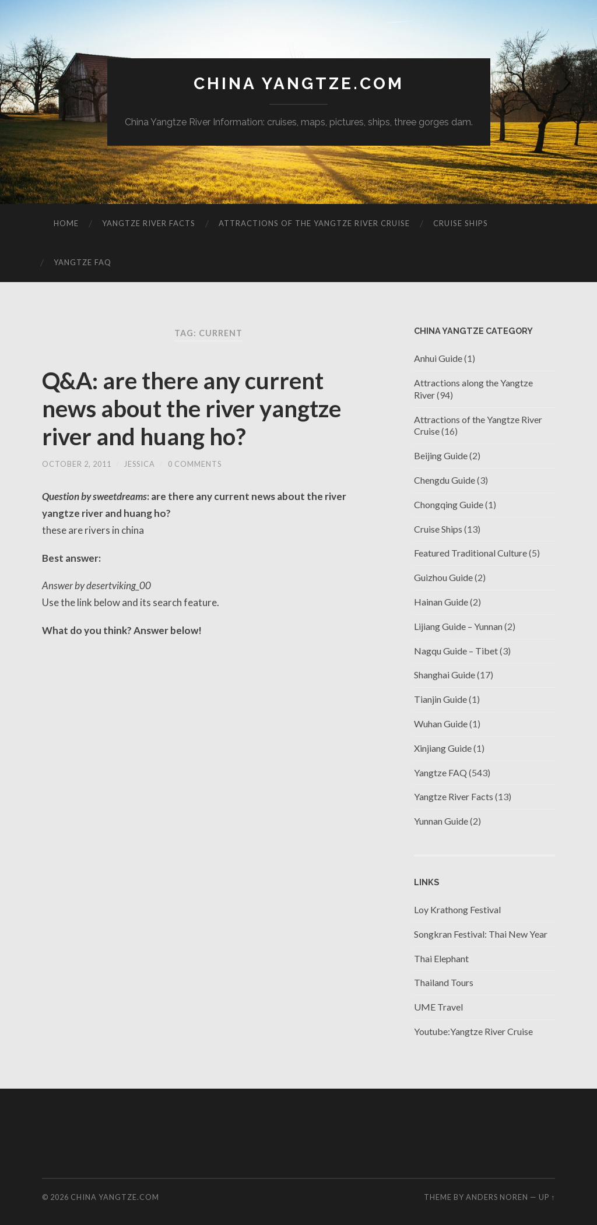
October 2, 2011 (76, 464)
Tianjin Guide (440, 699)
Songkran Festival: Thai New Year (480, 933)
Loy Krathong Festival (457, 909)
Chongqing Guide (448, 504)
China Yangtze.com (299, 83)
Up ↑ (547, 1197)
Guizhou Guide (443, 577)
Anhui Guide (438, 358)
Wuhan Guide (441, 723)
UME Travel (438, 1006)
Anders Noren (497, 1197)
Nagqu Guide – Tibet (456, 650)
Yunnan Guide (441, 820)
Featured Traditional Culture (470, 552)
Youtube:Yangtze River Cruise (473, 1031)
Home (66, 223)
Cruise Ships (460, 223)
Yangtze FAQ (82, 262)
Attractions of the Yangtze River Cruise (314, 223)
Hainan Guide (441, 601)
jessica (139, 464)
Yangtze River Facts (148, 223)
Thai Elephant (441, 958)
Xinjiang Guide (443, 748)
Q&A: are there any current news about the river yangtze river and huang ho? (191, 408)
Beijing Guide (441, 455)
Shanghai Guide (444, 674)
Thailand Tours (443, 982)
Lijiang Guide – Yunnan (458, 626)
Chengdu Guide (444, 479)
